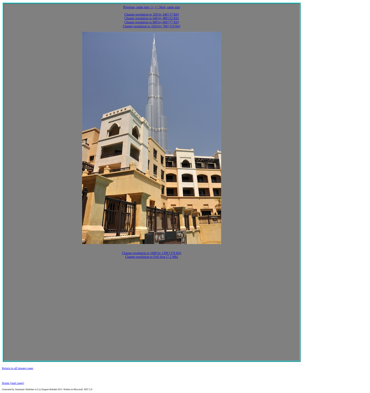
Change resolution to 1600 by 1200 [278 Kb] (151, 253)
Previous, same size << (138, 7)
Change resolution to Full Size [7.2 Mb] (151, 257)
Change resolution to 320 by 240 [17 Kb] (151, 14)
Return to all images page (17, 368)
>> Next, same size (167, 7)
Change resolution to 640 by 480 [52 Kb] (151, 18)
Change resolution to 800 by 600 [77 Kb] (151, 22)
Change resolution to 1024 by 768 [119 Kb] (151, 26)
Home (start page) (13, 383)
